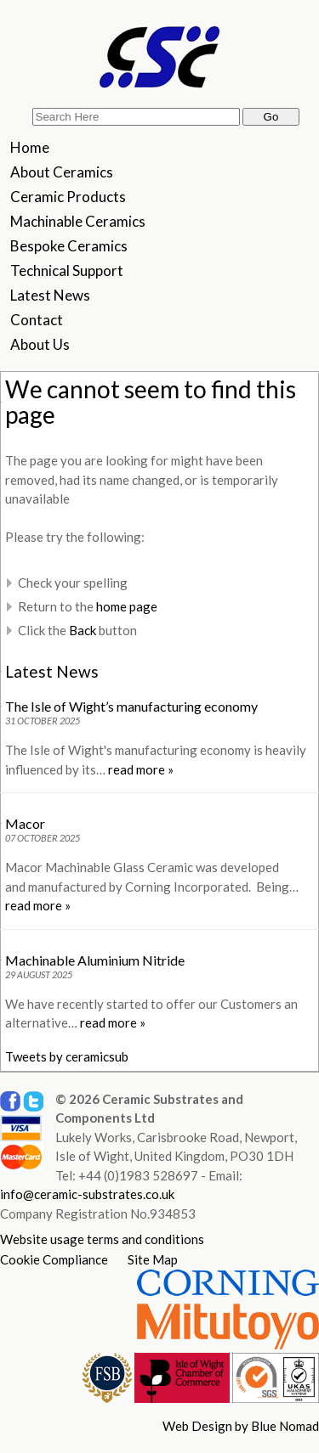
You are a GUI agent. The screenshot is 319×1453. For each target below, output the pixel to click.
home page (126, 606)
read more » (141, 769)
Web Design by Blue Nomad (240, 1425)
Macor (25, 823)
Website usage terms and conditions (102, 1239)
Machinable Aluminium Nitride (95, 960)
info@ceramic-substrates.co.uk (87, 1194)
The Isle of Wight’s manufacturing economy (131, 706)
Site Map (153, 1259)
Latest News (52, 671)
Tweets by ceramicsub (66, 1056)
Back (82, 630)
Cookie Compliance (54, 1259)
